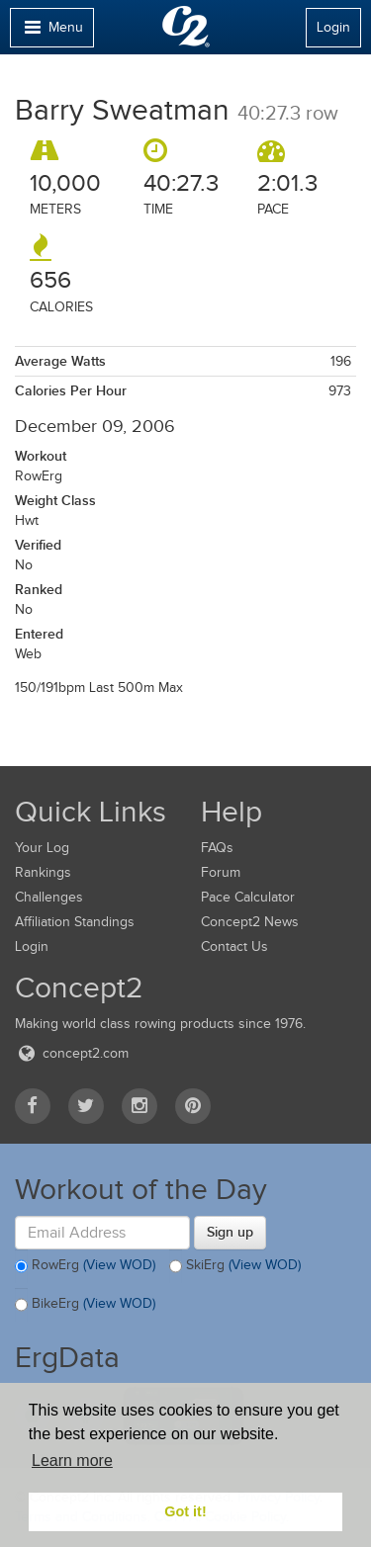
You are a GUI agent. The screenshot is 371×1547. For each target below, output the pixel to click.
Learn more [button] (72, 1460)
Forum (220, 872)
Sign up (230, 1232)
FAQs (217, 847)
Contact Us (234, 946)
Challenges (49, 897)
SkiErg (235, 1266)
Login (333, 27)
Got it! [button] (185, 1511)
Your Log (42, 847)
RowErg (85, 1266)
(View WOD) (119, 1264)
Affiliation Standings (75, 921)
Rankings (43, 872)
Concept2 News (250, 921)
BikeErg (85, 1305)
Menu (51, 32)
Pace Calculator (248, 897)
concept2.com (72, 1053)
